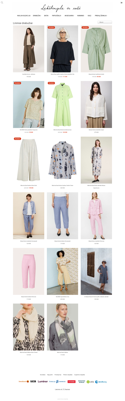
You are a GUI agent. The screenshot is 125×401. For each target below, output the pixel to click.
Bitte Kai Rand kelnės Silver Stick (29, 185)
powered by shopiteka (63, 399)
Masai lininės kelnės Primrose (28, 296)
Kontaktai (42, 374)
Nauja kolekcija (23, 16)
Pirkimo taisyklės (67, 374)
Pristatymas (58, 374)
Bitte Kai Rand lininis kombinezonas (62, 129)
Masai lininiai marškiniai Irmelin (96, 74)
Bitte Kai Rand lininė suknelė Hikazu (96, 185)
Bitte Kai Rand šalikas (62, 352)
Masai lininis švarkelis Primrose (96, 241)
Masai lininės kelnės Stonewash (62, 241)
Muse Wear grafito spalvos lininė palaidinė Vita (62, 74)
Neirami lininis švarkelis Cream (96, 129)
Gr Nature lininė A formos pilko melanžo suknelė (96, 296)
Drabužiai (37, 16)
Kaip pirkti (50, 374)
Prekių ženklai (101, 16)
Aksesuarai (70, 16)
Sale (90, 16)
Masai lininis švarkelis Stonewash (28, 241)
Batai (46, 16)
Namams (81, 16)
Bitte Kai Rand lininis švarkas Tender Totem (62, 185)
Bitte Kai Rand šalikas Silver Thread (28, 352)
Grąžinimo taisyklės (79, 374)
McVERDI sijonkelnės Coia (62, 296)
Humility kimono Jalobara (28, 74)
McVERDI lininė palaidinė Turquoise (28, 129)
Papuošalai (57, 16)
